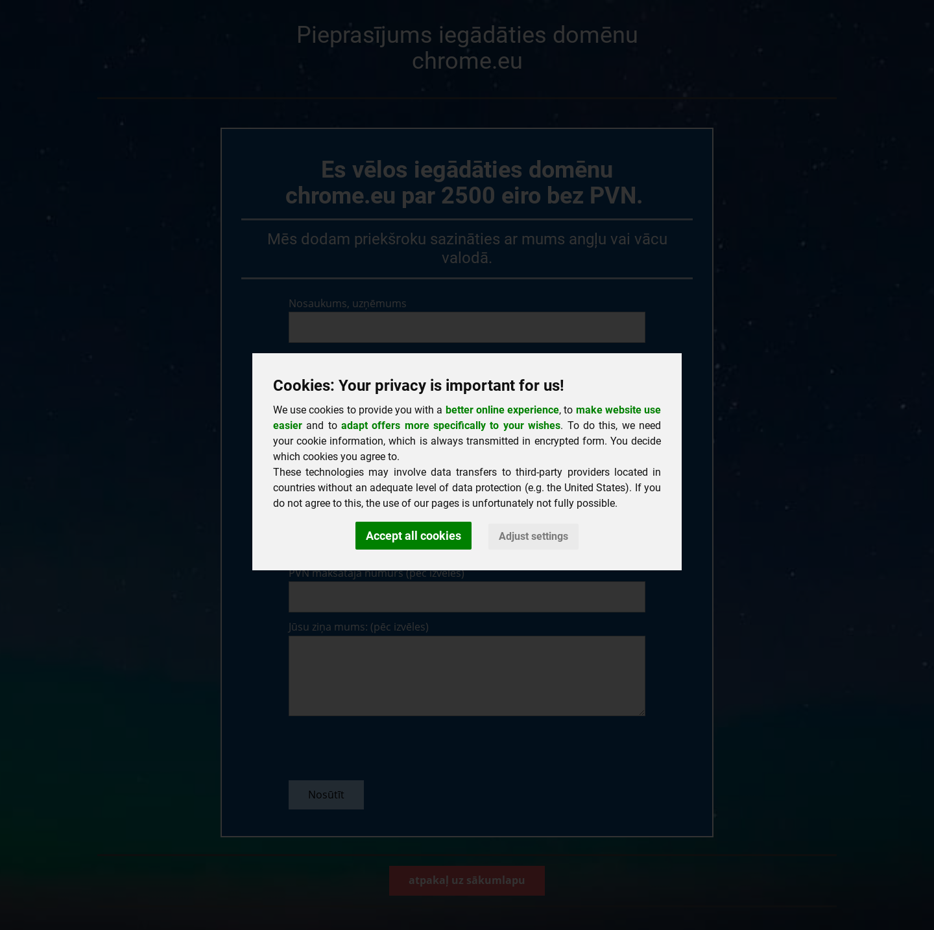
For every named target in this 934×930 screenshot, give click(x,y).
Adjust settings (533, 536)
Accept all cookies (413, 535)
